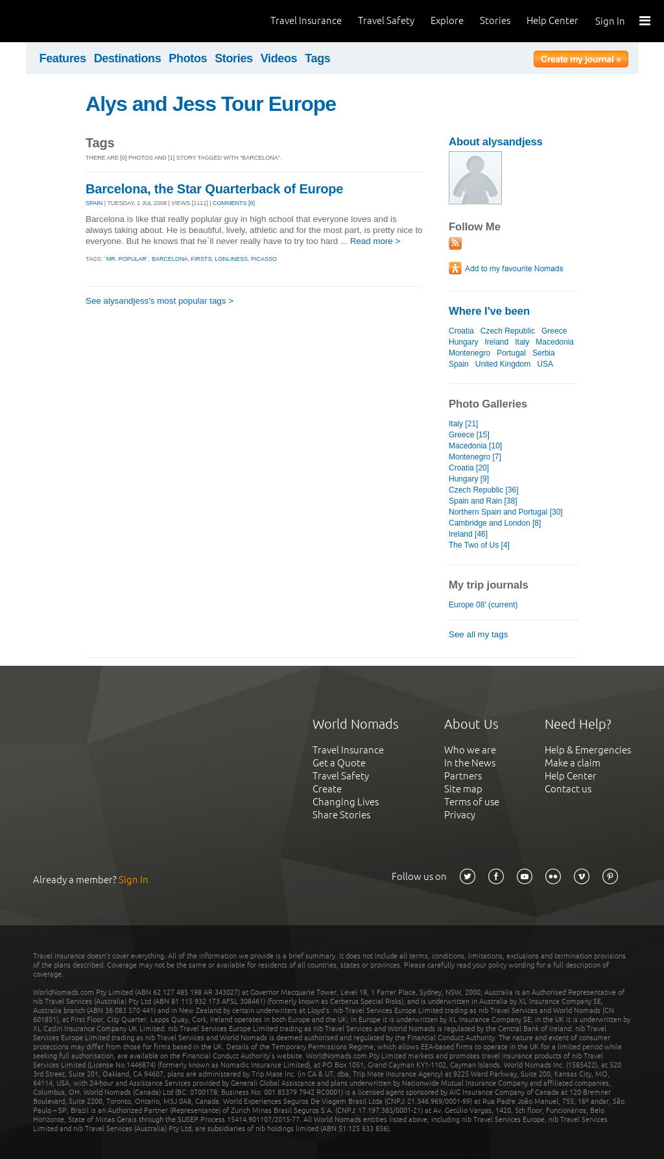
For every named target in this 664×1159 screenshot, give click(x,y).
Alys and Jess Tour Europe (211, 104)
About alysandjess (496, 142)
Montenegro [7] (475, 456)
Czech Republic (507, 331)
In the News (469, 762)
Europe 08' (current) (483, 604)
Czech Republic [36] (484, 489)
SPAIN (94, 203)
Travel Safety (386, 20)
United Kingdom (503, 364)
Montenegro (469, 353)
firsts (201, 259)
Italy (522, 342)
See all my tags (478, 634)
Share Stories (341, 814)
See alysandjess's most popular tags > (159, 301)
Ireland (496, 342)
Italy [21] (463, 423)
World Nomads (68, 21)
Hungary (463, 342)
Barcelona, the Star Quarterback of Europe (214, 189)
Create (327, 788)
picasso (264, 259)
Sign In (610, 21)
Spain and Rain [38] (483, 501)
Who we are (470, 749)
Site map (463, 788)
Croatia (461, 331)
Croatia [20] (469, 467)
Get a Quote (339, 762)
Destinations (127, 58)
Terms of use (471, 801)
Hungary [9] (469, 478)
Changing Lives (346, 801)
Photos (188, 58)
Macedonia (555, 342)
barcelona (170, 259)
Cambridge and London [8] (495, 523)
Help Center (552, 20)
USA (544, 364)
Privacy (459, 814)
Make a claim (572, 762)
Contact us (568, 788)
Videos (279, 58)
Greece (554, 331)
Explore (447, 20)
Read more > (375, 241)
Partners (463, 775)
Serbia (543, 353)
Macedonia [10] (475, 445)
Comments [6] (234, 203)
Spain (459, 364)
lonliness (231, 259)
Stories (495, 20)
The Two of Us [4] (479, 545)
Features (63, 58)
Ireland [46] (468, 534)
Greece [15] (469, 434)
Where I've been (489, 311)
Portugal (511, 353)
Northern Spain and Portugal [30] (506, 512)
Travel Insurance (306, 20)
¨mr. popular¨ (126, 259)
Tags (317, 58)
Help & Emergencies (588, 749)
